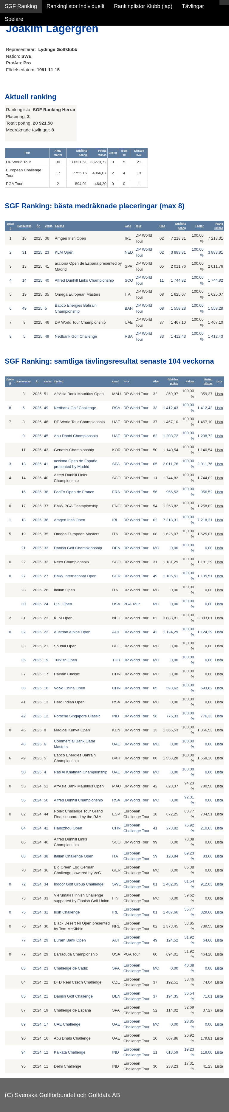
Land (128, 225)
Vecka (48, 225)
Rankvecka (24, 225)
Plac (162, 225)
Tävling (59, 225)
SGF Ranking (21, 6)
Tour (138, 225)
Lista (219, 394)
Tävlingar (193, 6)
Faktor (199, 225)
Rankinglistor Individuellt (75, 6)
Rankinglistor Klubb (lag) (143, 6)
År (38, 225)
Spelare (14, 19)
